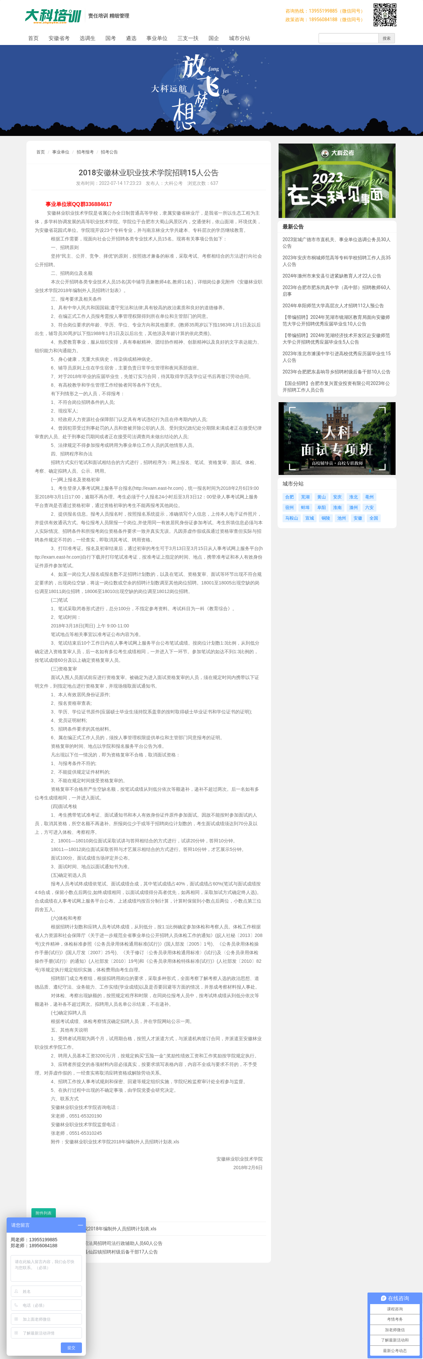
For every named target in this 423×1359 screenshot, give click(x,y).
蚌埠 (305, 507)
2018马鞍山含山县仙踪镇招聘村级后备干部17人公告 (104, 1251)
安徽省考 (59, 38)
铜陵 (326, 518)
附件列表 (44, 1213)
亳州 (369, 496)
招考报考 (85, 151)
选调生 (88, 38)
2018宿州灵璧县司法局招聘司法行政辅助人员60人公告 (106, 1243)
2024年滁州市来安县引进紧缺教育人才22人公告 (332, 275)
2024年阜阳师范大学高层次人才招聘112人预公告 (333, 305)
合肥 (289, 496)
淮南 (337, 507)
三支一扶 (188, 38)
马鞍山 (291, 518)
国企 (214, 38)
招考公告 (109, 151)
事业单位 (157, 38)
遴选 (131, 38)
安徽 (358, 518)
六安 (369, 507)
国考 (110, 38)
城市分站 (239, 38)
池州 (341, 518)
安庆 (337, 496)
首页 (33, 38)
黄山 (321, 496)
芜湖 (305, 496)
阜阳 (321, 507)
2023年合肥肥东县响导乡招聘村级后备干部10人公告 (337, 371)
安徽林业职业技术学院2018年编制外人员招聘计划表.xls (99, 1228)
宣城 (309, 518)
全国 (373, 518)
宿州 (289, 507)
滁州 (353, 507)
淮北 (353, 496)
